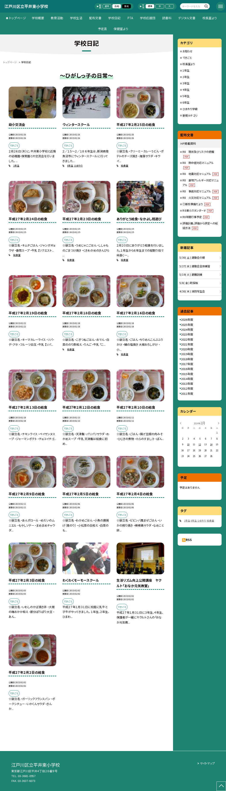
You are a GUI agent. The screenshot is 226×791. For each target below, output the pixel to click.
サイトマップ (207, 763)
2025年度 (187, 324)
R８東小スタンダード (198, 210)
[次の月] (218, 422)
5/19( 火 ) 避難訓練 (190, 275)
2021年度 (187, 344)
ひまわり (78, 165)
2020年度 (187, 349)
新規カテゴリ (190, 116)
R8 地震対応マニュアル (200, 174)
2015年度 (187, 374)
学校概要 (38, 18)
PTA (130, 18)
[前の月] (180, 422)
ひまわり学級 (190, 109)
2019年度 (187, 354)
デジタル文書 (187, 18)
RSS (189, 540)
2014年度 (187, 379)
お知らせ (187, 51)
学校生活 (76, 18)
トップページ (17, 18)
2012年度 (187, 388)
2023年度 (187, 334)
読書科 (166, 18)
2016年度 (187, 369)
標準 (150, 6)
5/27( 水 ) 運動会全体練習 (194, 266)
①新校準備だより (196, 204)
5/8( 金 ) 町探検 (188, 283)
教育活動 (57, 18)
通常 (107, 6)
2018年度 (187, 359)
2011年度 (187, 393)
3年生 (186, 83)
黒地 (126, 6)
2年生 (186, 77)
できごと (187, 58)
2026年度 (187, 319)
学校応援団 (147, 18)
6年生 (70, 165)
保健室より (121, 29)
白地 (117, 6)
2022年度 (187, 339)
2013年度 (187, 383)
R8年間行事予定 (196, 217)
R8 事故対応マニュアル (200, 191)
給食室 (124, 165)
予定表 (102, 29)
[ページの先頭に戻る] (221, 786)
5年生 (186, 96)
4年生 (186, 90)
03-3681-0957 (27, 776)
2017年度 (187, 364)
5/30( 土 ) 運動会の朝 (192, 258)
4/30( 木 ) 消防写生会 (192, 291)
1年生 (16, 165)
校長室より (209, 18)
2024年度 (187, 329)
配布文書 (95, 18)
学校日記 (114, 18)
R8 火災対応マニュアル (200, 198)
